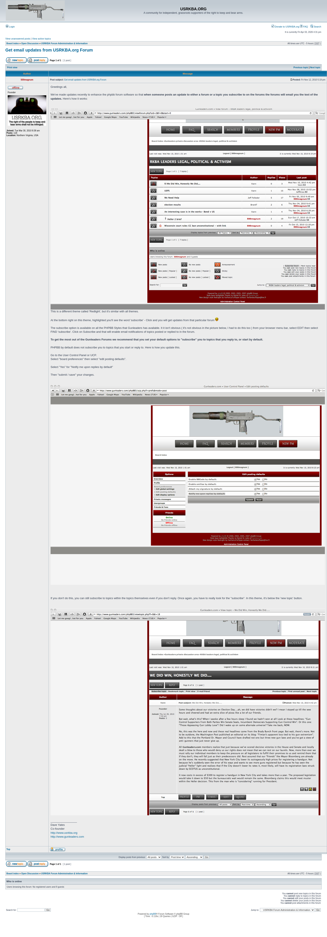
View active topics (41, 38)
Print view (12, 67)
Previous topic (301, 67)
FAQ (304, 26)
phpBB (153, 914)
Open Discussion (30, 43)
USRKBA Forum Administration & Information (64, 43)
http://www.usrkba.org (64, 832)
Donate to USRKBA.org (285, 26)
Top (8, 849)
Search (315, 26)
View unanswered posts (17, 38)
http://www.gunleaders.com (67, 836)
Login (10, 26)
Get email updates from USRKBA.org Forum (49, 50)
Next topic (315, 67)
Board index (12, 43)
